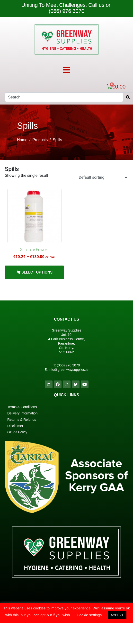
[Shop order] (101, 178)
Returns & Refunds (21, 419)
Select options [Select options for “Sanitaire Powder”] (37, 272)
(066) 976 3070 (68, 365)
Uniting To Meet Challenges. (54, 5)
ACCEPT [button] (117, 615)
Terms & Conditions (22, 407)
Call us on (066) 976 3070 (80, 8)
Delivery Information (22, 413)
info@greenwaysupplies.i (68, 370)
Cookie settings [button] (89, 615)
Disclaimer (15, 426)
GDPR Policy (17, 432)
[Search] (128, 97)
